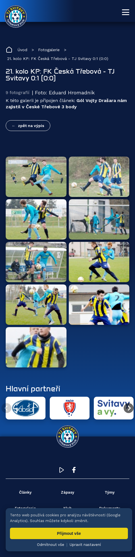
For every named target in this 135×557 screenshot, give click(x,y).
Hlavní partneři (33, 388)
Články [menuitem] (25, 492)
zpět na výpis (31, 125)
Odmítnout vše (50, 545)
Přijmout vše (69, 533)
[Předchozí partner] (6, 408)
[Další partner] (129, 408)
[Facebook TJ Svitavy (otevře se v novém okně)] (74, 471)
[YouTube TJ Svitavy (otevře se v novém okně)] (61, 471)
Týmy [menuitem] (110, 492)
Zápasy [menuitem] (67, 492)
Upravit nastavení (85, 545)
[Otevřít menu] (125, 12)
